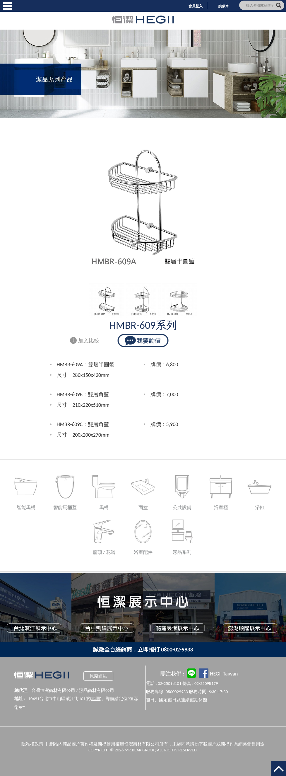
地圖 (95, 698)
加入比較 (84, 340)
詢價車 (223, 6)
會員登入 (196, 6)
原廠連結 (98, 676)
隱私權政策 (32, 744)
